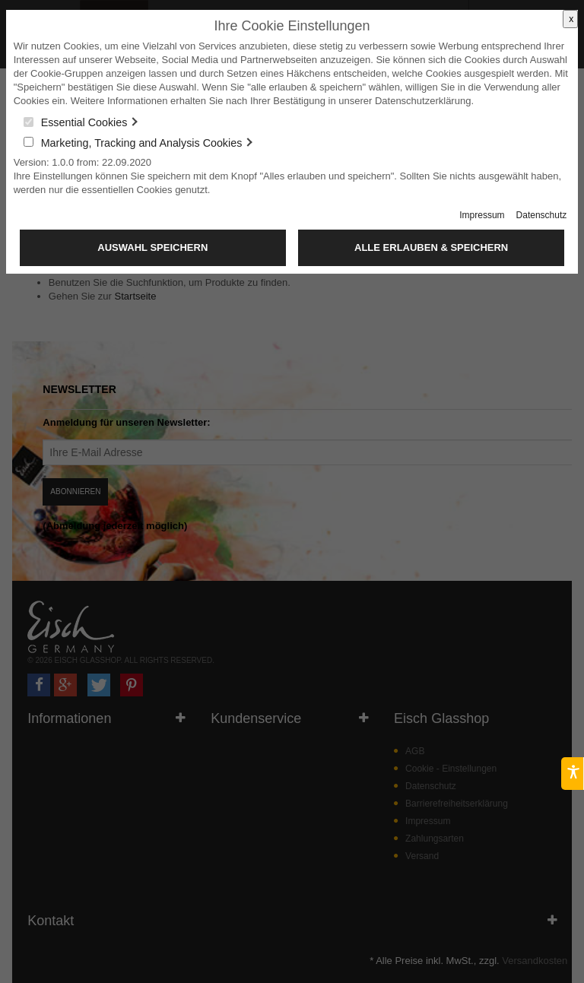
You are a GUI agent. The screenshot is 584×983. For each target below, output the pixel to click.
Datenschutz (541, 215)
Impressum (481, 215)
